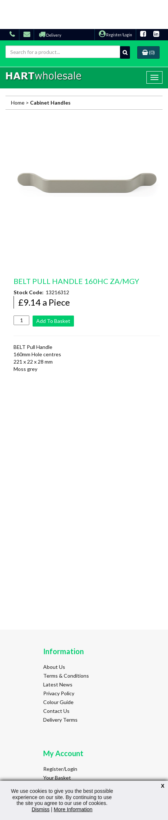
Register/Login (115, 35)
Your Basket (57, 778)
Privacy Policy (58, 693)
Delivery (50, 35)
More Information (73, 809)
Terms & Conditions (66, 676)
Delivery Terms (60, 720)
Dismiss (40, 809)
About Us (54, 667)
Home (18, 102)
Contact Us (56, 711)
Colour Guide (58, 702)
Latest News (57, 684)
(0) (148, 52)
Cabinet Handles (50, 102)
